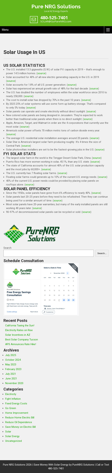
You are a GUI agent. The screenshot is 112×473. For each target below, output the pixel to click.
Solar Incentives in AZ (17, 334)
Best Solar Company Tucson (21, 339)
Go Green (10, 408)
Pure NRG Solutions (56, 6)
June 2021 (11, 378)
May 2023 (10, 364)
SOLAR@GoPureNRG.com (55, 21)
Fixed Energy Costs (16, 403)
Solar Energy (12, 436)
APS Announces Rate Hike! (20, 344)
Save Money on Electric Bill (20, 426)
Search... (102, 253)
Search (7, 247)
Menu (5, 29)
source (41, 73)
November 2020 (14, 383)
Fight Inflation (13, 398)
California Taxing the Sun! (19, 325)
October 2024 (13, 359)
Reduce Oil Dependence (18, 422)
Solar (8, 431)
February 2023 (13, 369)
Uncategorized (13, 440)
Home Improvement (16, 412)
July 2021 (10, 373)
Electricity (10, 394)
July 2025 (10, 355)
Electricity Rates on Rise (19, 330)
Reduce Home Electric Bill (19, 417)
